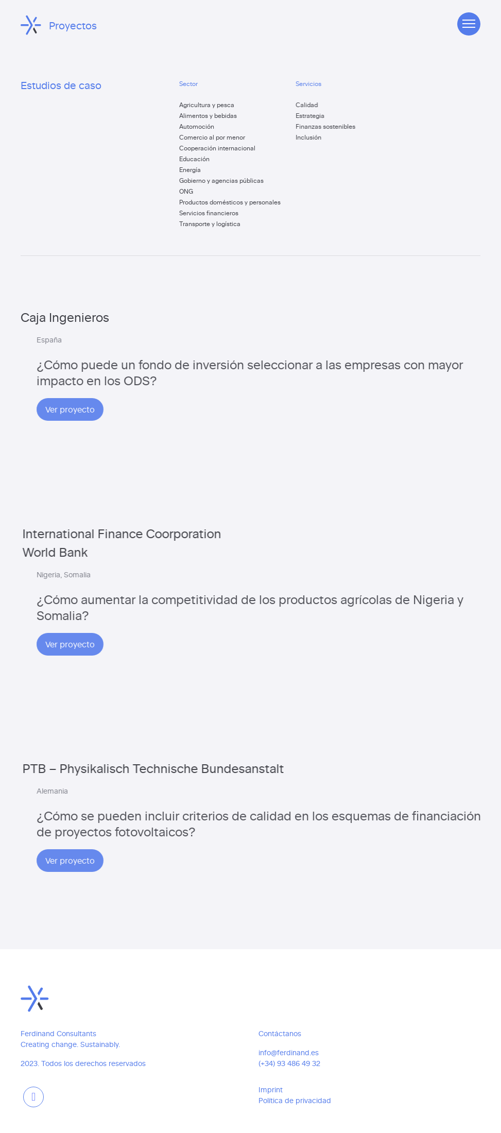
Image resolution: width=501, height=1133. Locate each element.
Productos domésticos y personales (232, 202)
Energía (192, 169)
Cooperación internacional (220, 148)
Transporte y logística (212, 223)
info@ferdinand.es (288, 1052)
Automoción (199, 126)
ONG (189, 191)
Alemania (172, 791)
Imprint (270, 1089)
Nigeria (168, 574)
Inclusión (316, 137)
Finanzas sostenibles (332, 126)
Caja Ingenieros (65, 316)
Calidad (314, 104)
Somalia (197, 574)
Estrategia (317, 115)
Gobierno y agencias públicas (224, 180)
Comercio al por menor (215, 137)
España (169, 340)
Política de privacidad (294, 1100)
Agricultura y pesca (209, 104)
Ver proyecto (190, 409)
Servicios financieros (211, 213)
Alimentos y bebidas (210, 115)
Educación (197, 158)
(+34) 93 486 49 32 (289, 1063)
